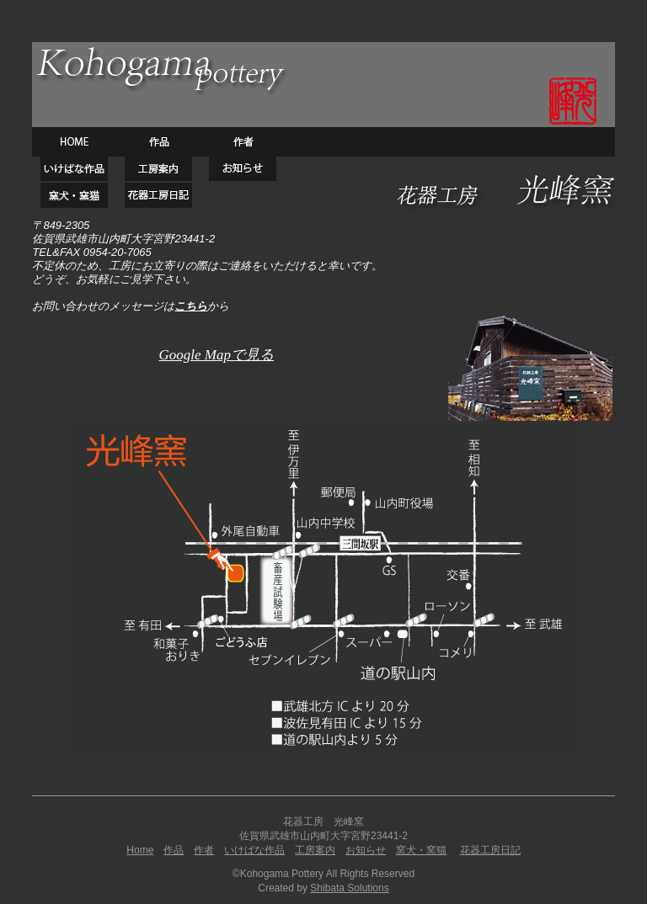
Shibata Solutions (349, 888)
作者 (204, 850)
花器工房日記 (490, 850)
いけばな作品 (254, 850)
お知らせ (365, 850)
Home (139, 850)
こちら (190, 306)
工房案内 (315, 850)
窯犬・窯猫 (421, 850)
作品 (173, 850)
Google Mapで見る (216, 355)
